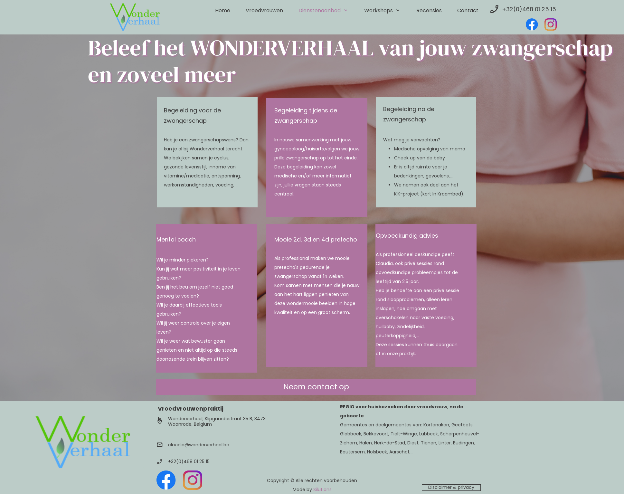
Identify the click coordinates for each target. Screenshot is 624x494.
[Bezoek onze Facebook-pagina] (532, 24)
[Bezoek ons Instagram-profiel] (550, 24)
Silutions (322, 489)
